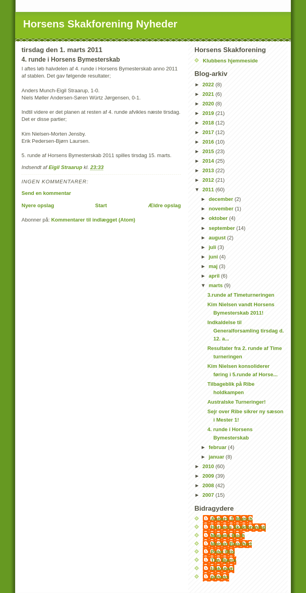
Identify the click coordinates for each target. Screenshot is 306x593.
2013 (209, 170)
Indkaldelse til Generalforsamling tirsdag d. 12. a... (245, 330)
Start (101, 205)
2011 (209, 189)
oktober (219, 218)
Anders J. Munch (232, 519)
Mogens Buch (228, 536)
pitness (220, 577)
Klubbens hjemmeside (230, 61)
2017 (209, 132)
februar (218, 447)
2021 (209, 94)
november (222, 209)
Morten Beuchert (231, 544)
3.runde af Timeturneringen (240, 295)
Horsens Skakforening (238, 527)
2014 (209, 161)
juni (214, 257)
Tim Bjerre (223, 560)
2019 (209, 113)
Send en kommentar (46, 193)
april (215, 276)
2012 (209, 180)
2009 (209, 476)
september (222, 228)
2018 (209, 123)
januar (217, 457)
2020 (209, 104)
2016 (209, 142)
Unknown (222, 569)
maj (214, 266)
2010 (209, 466)
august (218, 238)
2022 (209, 84)
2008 (209, 485)
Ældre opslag (164, 205)
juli (213, 247)
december (222, 199)
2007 (209, 495)
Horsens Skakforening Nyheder (100, 24)
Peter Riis (223, 552)
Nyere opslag (38, 205)
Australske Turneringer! (236, 402)
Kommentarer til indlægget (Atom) (93, 220)
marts (216, 285)
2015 (209, 151)
